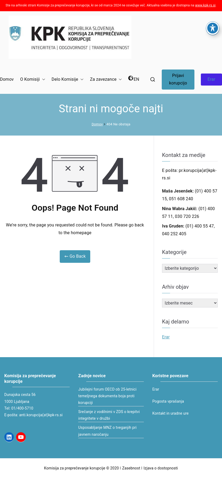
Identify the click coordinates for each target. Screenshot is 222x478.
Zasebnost (131, 468)
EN (133, 79)
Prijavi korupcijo (178, 79)
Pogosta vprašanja (168, 401)
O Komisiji (32, 79)
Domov (7, 79)
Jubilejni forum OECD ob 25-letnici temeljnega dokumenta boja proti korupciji (107, 396)
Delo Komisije (68, 79)
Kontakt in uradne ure (170, 413)
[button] (42, 79)
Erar (211, 79)
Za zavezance (106, 79)
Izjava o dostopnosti (161, 468)
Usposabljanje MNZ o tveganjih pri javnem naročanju (107, 430)
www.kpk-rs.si (205, 5)
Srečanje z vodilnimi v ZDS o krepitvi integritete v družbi (109, 415)
